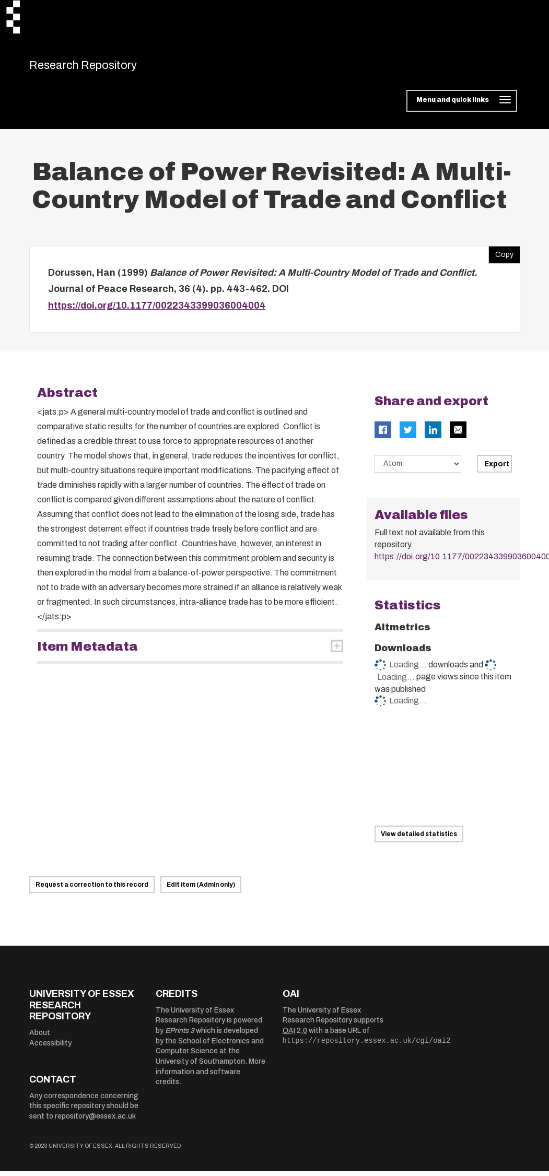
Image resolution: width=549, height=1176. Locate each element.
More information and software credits (210, 1077)
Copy (500, 257)
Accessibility (50, 1048)
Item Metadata (87, 652)
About (39, 1038)
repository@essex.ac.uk (95, 1121)
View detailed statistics (419, 839)
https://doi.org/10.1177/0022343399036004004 (157, 310)
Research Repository (102, 68)
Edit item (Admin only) (201, 890)
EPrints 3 (179, 1036)
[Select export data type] (418, 469)
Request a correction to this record (92, 890)
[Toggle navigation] (461, 106)
